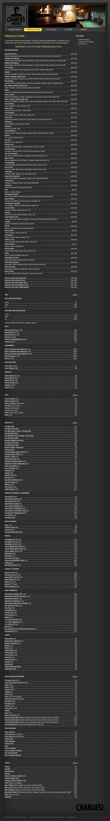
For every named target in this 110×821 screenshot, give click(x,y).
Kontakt (83, 29)
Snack (59, 46)
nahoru (75, 295)
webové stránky (41, 817)
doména (53, 817)
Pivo (32, 46)
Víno (28, 46)
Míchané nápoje (20, 46)
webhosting (61, 817)
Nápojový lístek (32, 29)
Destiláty (38, 46)
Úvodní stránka (14, 29)
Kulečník (68, 29)
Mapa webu (72, 817)
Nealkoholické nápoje (49, 46)
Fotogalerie (51, 29)
